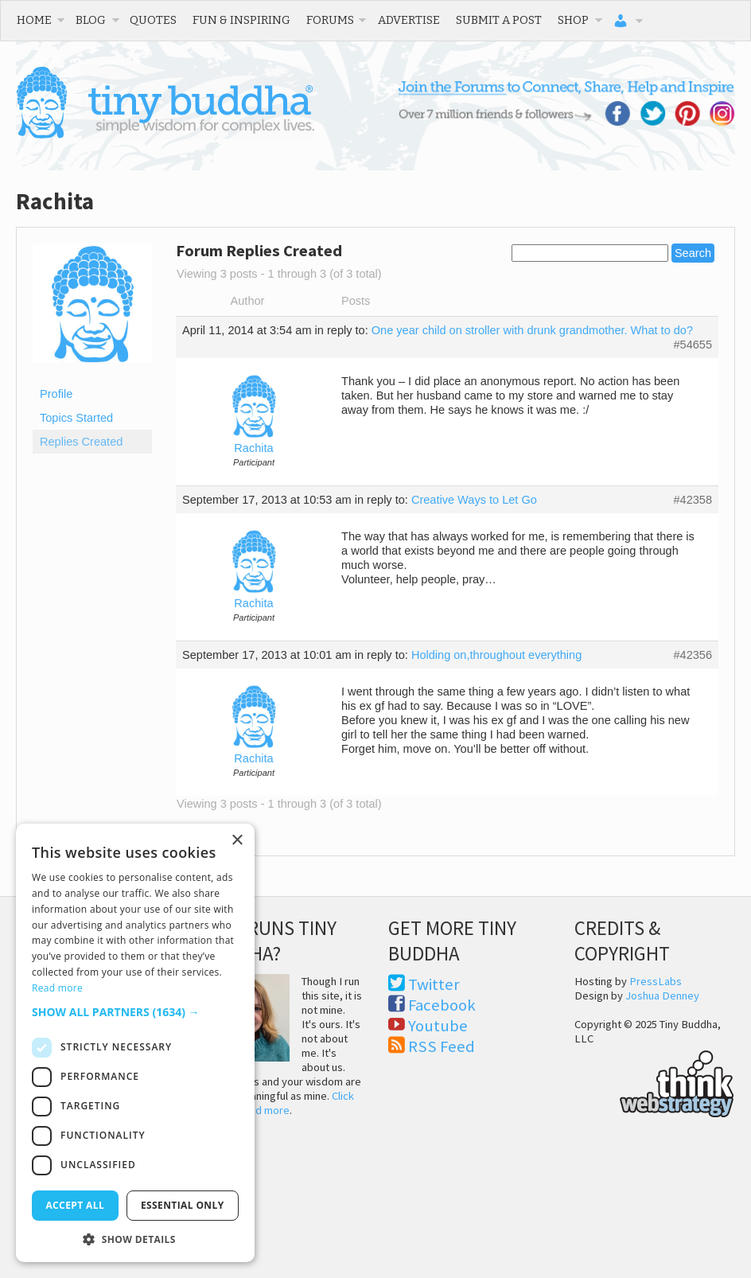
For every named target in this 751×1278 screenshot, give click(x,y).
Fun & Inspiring (241, 20)
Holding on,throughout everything (496, 655)
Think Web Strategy (654, 1081)
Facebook (442, 1005)
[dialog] (135, 1043)
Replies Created (81, 441)
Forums (330, 20)
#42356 (692, 655)
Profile (56, 394)
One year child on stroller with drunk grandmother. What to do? (532, 330)
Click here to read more (278, 1103)
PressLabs (655, 981)
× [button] (237, 841)
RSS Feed (441, 1046)
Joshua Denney (662, 995)
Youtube (438, 1025)
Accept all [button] (74, 1205)
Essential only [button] (182, 1205)
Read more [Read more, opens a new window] (57, 988)
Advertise (409, 20)
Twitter (434, 984)
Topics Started (76, 417)
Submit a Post (499, 20)
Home (34, 20)
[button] (135, 1011)
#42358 (692, 499)
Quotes (153, 20)
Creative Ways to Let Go (474, 499)
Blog (91, 20)
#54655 (692, 344)
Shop (573, 20)
